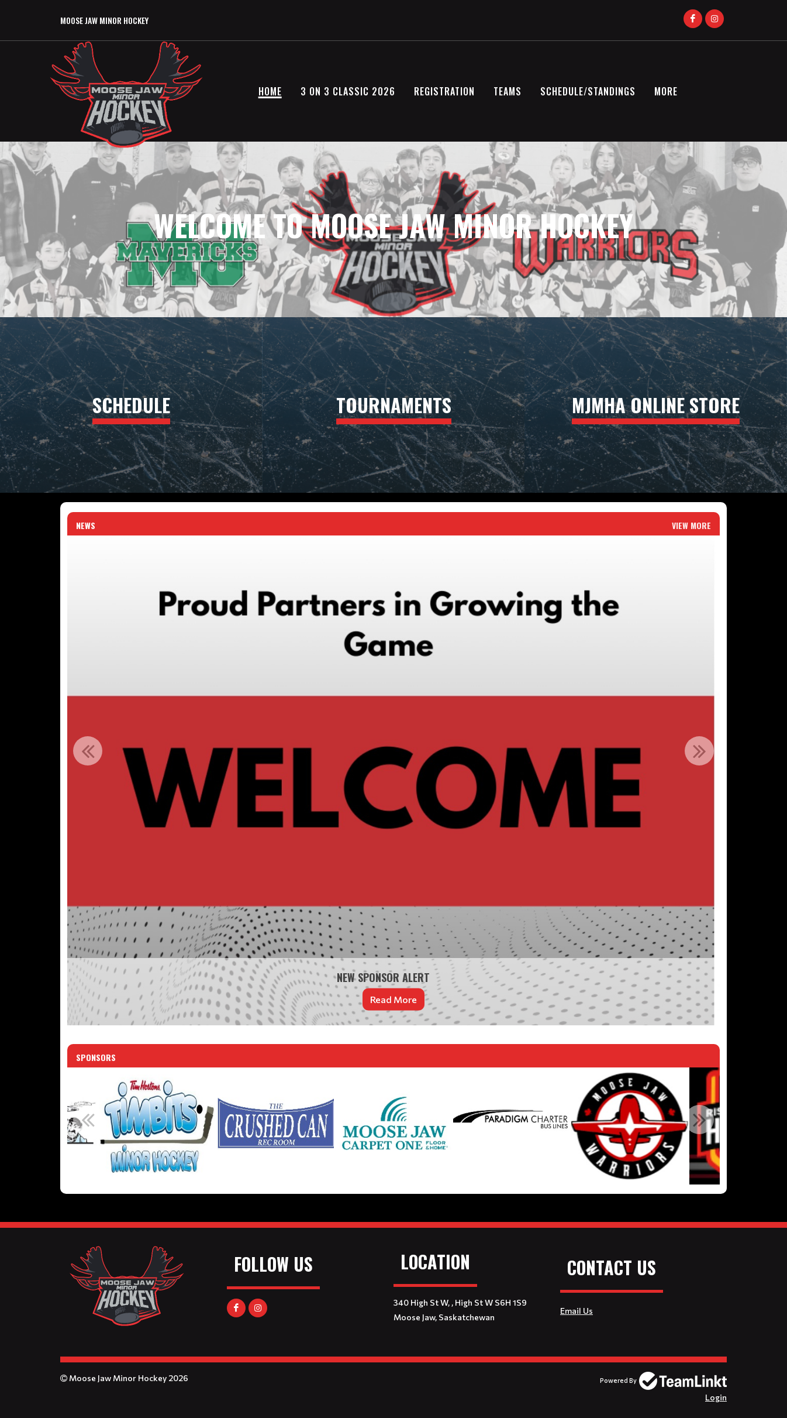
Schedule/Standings (588, 91)
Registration (444, 91)
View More (691, 525)
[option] (393, 780)
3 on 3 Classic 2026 (348, 91)
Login (716, 1397)
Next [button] (699, 750)
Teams (507, 91)
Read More (393, 999)
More (666, 91)
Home (270, 91)
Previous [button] (87, 750)
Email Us (576, 1311)
